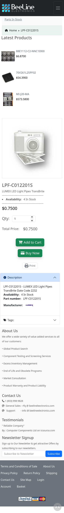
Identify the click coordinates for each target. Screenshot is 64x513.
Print (30, 266)
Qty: (5, 218)
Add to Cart (30, 242)
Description (13, 277)
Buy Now (30, 253)
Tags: (9, 320)
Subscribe (54, 454)
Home (11, 30)
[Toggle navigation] (58, 8)
